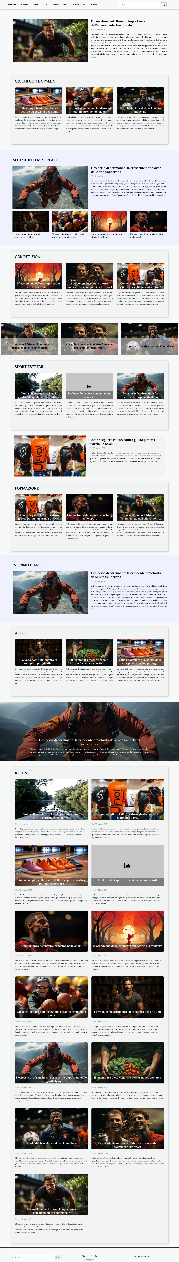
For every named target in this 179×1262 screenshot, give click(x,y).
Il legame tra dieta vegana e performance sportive (89, 661)
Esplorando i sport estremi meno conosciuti (89, 395)
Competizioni (40, 4)
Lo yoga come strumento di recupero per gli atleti (38, 661)
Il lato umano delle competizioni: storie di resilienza (39, 285)
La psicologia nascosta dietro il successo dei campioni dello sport (89, 285)
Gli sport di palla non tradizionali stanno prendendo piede (89, 109)
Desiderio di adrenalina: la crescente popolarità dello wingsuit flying (140, 397)
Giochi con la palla (18, 4)
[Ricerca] (139, 4)
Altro (94, 4)
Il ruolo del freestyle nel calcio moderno (140, 109)
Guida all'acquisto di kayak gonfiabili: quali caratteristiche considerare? (39, 397)
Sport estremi (60, 4)
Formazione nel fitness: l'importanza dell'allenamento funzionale (30, 346)
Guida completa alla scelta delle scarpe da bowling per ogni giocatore (38, 111)
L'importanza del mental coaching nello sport (89, 516)
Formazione (79, 4)
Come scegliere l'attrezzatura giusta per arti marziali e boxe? (140, 285)
